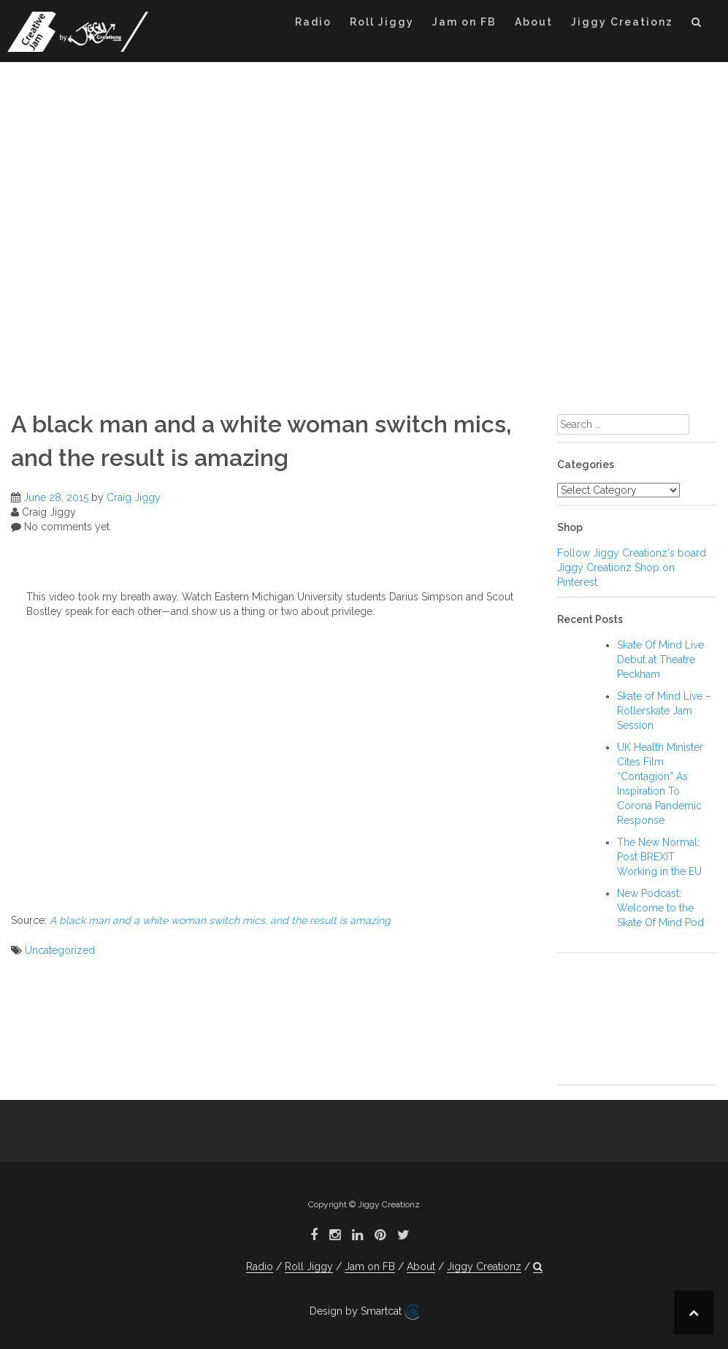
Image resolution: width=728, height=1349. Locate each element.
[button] (696, 24)
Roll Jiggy (382, 22)
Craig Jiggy (134, 497)
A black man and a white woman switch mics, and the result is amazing (220, 920)
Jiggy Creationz (622, 22)
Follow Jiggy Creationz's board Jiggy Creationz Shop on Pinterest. (631, 567)
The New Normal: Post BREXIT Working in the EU (659, 856)
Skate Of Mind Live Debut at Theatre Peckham (660, 659)
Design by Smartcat (364, 1312)
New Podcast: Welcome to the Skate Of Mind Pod (660, 907)
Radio (313, 22)
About (534, 22)
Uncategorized (60, 950)
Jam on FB (464, 22)
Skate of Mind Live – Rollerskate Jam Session (664, 710)
